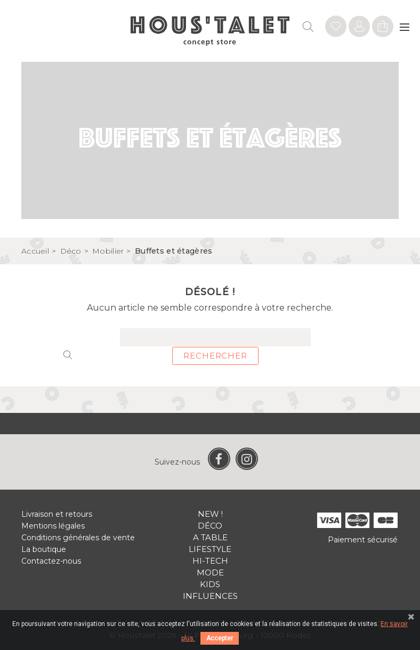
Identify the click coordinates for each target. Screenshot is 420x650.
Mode (210, 572)
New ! (210, 514)
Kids (210, 584)
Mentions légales (53, 526)
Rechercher (215, 356)
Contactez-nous (51, 561)
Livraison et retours (56, 514)
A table (210, 537)
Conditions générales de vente (78, 537)
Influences (210, 596)
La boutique (43, 549)
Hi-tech (210, 561)
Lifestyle (210, 549)
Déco (210, 526)
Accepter (219, 638)
